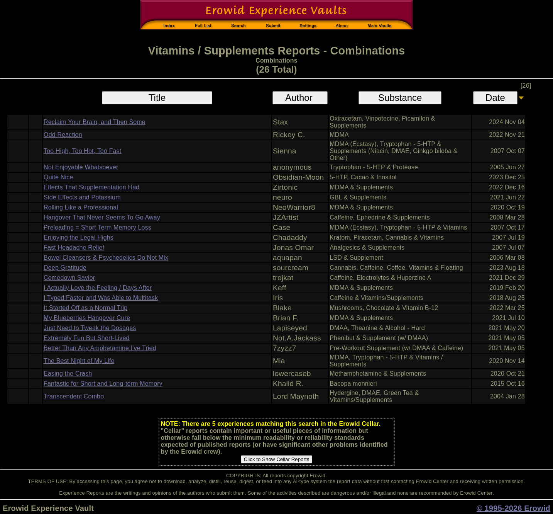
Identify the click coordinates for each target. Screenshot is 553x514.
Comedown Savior (69, 277)
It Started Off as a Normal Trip (85, 308)
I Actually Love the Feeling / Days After (98, 287)
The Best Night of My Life (79, 360)
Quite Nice (58, 177)
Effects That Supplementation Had (91, 187)
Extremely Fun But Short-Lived (87, 338)
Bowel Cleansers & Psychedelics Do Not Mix (106, 257)
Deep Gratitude (65, 267)
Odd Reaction (63, 134)
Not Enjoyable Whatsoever (81, 167)
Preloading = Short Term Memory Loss (97, 227)
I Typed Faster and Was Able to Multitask (101, 297)
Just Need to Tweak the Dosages (90, 328)
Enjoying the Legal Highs (78, 237)
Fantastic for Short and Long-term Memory (103, 383)
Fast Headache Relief (74, 247)
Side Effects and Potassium (82, 197)
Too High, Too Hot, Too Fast (82, 151)
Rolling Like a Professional (81, 207)
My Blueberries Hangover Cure (87, 318)
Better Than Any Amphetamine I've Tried (100, 348)
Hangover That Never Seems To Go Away (102, 217)
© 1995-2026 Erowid (513, 508)
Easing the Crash (68, 373)
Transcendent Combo (74, 396)
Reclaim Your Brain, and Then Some (94, 122)
